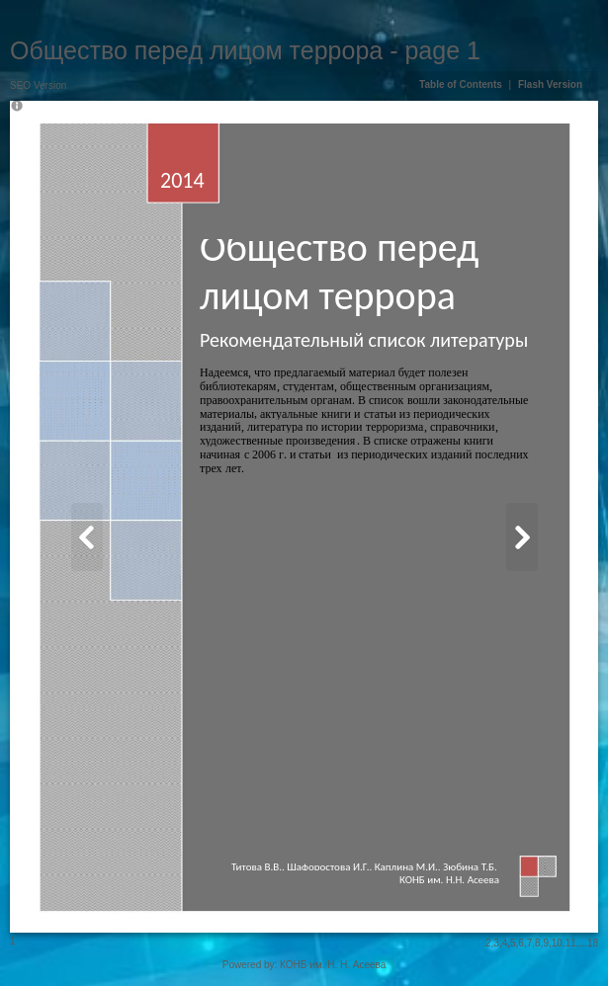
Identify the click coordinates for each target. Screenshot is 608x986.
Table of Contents (461, 84)
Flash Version (550, 84)
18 (592, 943)
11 (570, 943)
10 (557, 943)
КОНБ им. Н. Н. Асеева (333, 964)
